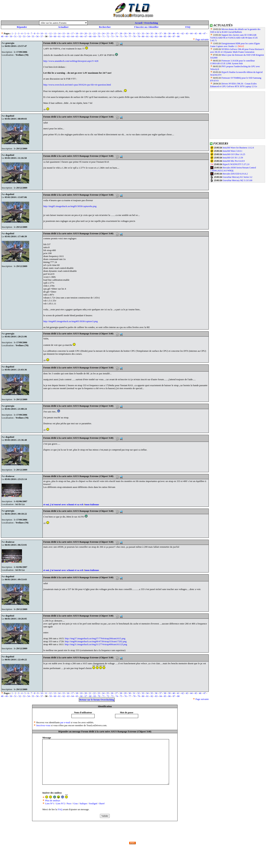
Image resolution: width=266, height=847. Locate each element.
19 (81, 33)
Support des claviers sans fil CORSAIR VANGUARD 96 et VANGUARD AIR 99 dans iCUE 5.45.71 (234, 38)
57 (42, 36)
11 (46, 33)
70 (99, 36)
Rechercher (105, 27)
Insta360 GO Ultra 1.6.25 (234, 154)
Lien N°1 (49, 803)
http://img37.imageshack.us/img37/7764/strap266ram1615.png (95, 638)
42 (182, 33)
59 (50, 36)
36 (156, 33)
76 (125, 36)
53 (24, 36)
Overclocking (151, 22)
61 (59, 36)
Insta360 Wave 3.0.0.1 (232, 151)
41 (178, 33)
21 (90, 33)
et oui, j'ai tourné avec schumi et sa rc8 (63, 504)
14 (59, 33)
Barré (102, 803)
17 (72, 33)
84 (160, 36)
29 (125, 33)
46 (200, 33)
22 (94, 33)
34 (147, 33)
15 (63, 33)
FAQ (187, 27)
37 (160, 33)
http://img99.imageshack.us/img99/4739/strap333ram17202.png (96, 641)
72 (108, 36)
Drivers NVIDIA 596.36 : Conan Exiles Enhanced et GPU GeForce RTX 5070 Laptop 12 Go (233, 85)
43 (187, 33)
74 (116, 36)
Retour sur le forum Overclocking (96, 699)
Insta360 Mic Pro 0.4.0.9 (234, 161)
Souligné (93, 803)
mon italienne (92, 504)
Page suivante (202, 39)
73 (112, 36)
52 (19, 36)
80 (143, 36)
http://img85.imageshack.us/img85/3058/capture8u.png (69, 206)
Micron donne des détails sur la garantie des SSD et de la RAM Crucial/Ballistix (235, 30)
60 (55, 36)
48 (2, 36)
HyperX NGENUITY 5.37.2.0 (236, 164)
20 (85, 33)
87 (174, 36)
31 (134, 33)
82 (152, 36)
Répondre (22, 27)
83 (156, 36)
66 (81, 36)
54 (28, 36)
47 (204, 33)
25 (107, 33)
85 (165, 36)
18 (77, 33)
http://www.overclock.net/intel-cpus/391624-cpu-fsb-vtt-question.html (77, 84)
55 (33, 36)
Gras (75, 803)
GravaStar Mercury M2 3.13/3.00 (237, 180)
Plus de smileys (52, 800)
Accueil (138, 22)
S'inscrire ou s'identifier (146, 27)
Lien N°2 (60, 803)
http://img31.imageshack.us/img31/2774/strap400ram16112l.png (96, 644)
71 (103, 36)
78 (134, 36)
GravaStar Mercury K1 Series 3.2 (237, 177)
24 (103, 33)
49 (6, 36)
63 (68, 36)
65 (77, 36)
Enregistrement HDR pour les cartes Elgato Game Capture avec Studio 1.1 (235, 45)
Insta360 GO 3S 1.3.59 (233, 157)
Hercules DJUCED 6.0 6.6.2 (235, 173)
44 (191, 33)
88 (178, 36)
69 (94, 36)
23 (99, 33)
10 (41, 33)
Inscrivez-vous (43, 725)
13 (55, 33)
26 (112, 33)
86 (169, 36)
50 (11, 36)
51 (15, 36)
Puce (69, 803)
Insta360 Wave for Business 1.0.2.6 (238, 147)
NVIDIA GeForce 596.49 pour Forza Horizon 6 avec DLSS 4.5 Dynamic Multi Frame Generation (237, 50)
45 (196, 33)
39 (169, 33)
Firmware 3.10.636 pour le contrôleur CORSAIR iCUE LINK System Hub (232, 62)
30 (129, 33)
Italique (83, 803)
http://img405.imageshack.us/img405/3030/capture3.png (70, 321)
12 (50, 33)
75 (121, 36)
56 (37, 36)
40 (174, 33)
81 (147, 36)
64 (72, 36)
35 (152, 33)
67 (86, 36)
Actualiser (63, 27)
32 (138, 33)
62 (64, 36)
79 (138, 36)
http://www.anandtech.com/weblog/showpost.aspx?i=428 (70, 61)
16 (68, 33)
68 (90, 36)
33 (143, 33)
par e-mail (65, 722)
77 (130, 36)
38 (165, 33)
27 (116, 33)
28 (121, 33)
